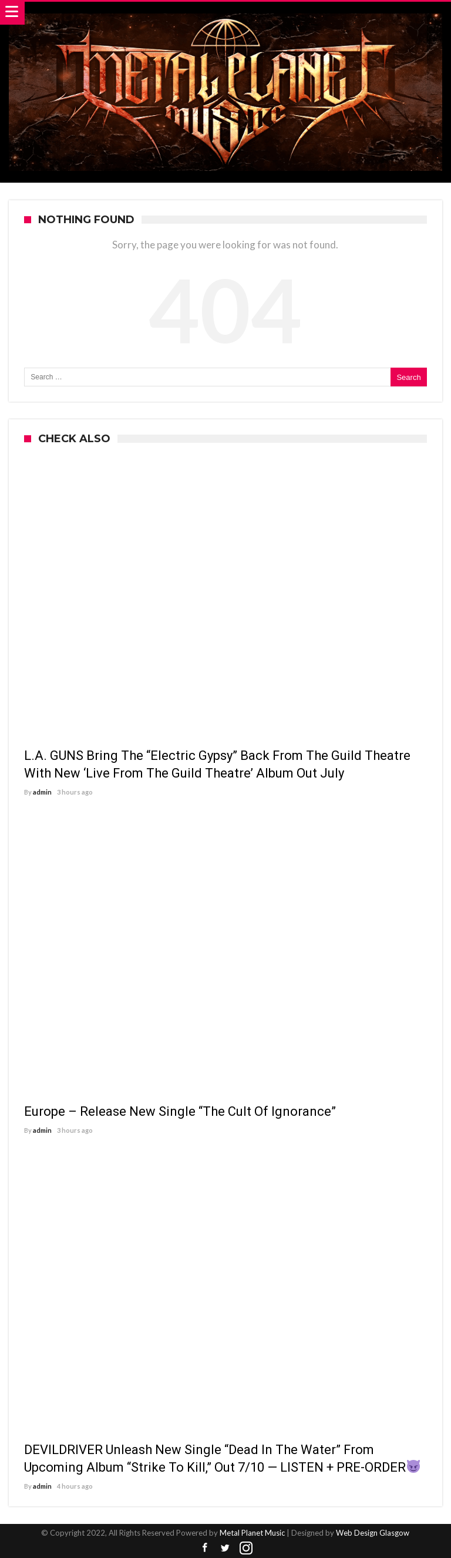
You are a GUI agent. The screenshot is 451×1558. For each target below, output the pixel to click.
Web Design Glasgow (372, 1532)
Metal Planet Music (252, 1532)
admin (42, 792)
